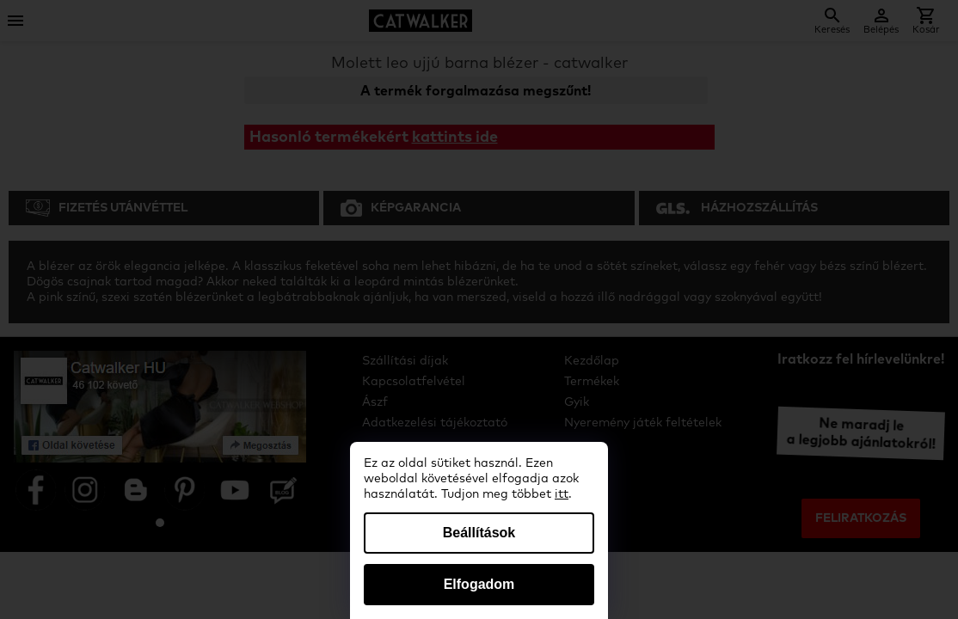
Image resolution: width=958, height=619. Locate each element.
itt (561, 494)
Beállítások (479, 532)
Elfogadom (479, 584)
